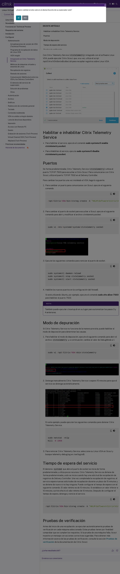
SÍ (19, 18)
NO (25, 18)
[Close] (105, 5)
